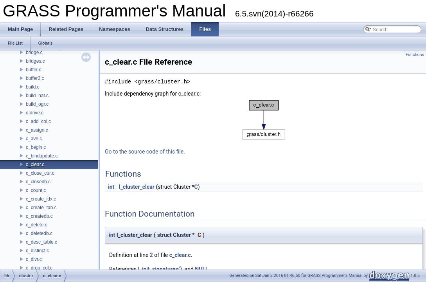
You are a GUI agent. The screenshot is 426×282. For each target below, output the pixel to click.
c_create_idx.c (41, 199)
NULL (201, 269)
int (111, 187)
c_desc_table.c (41, 242)
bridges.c (35, 61)
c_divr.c (34, 259)
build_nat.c (37, 95)
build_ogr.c (37, 104)
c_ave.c (34, 138)
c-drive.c (34, 113)
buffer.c (33, 69)
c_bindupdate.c (42, 156)
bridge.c (34, 52)
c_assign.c (37, 130)
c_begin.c (36, 147)
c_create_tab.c (41, 207)
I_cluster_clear (137, 187)
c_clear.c (35, 164)
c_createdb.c (39, 216)
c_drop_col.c (39, 268)
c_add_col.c (38, 121)
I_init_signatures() (160, 269)
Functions (415, 54)
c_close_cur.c (40, 173)
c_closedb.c (38, 181)
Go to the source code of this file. (145, 151)
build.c (33, 87)
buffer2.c (35, 78)
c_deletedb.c (39, 233)
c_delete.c (36, 225)
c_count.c (36, 190)
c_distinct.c (37, 250)
